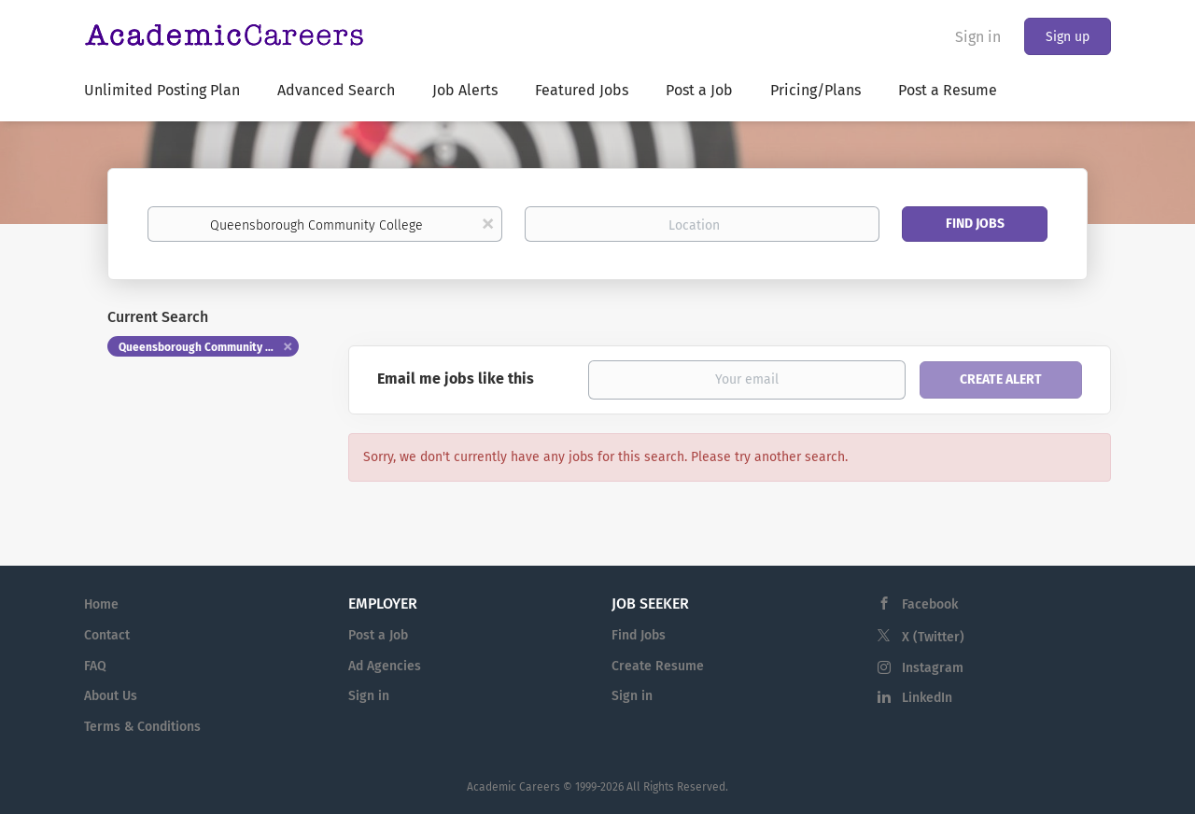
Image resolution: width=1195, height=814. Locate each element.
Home (101, 604)
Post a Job (378, 635)
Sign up (1068, 37)
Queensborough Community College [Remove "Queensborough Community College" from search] (209, 347)
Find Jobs (975, 224)
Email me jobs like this (455, 378)
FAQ (95, 666)
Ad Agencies (384, 666)
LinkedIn (927, 698)
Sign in (978, 37)
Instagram (932, 668)
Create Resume (658, 666)
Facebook (930, 604)
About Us (110, 696)
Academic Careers (513, 786)
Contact (107, 635)
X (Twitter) (933, 637)
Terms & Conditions (142, 727)
